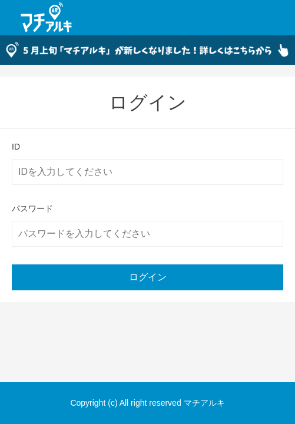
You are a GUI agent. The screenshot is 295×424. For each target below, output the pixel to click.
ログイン (148, 277)
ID (16, 146)
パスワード (32, 208)
